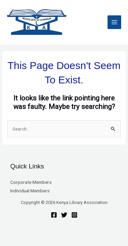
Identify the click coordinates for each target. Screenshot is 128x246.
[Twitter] (64, 215)
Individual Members (29, 190)
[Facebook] (54, 215)
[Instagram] (74, 215)
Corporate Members (31, 182)
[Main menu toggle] (115, 22)
